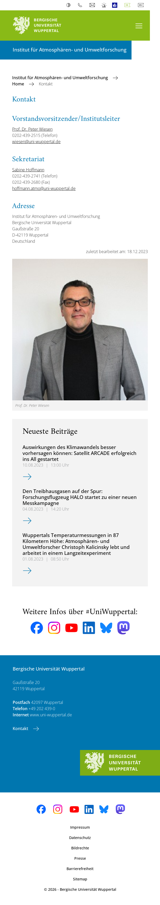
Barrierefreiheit (80, 868)
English (142, 5)
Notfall (104, 5)
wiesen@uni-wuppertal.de (36, 141)
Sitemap (80, 879)
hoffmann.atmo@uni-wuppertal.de (44, 188)
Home (18, 84)
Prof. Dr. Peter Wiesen (32, 129)
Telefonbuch (81, 5)
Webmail (93, 5)
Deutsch (128, 5)
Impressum (80, 827)
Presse (80, 858)
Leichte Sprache (116, 5)
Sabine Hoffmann (28, 170)
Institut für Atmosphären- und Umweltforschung (60, 77)
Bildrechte (80, 847)
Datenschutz (80, 837)
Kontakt (21, 728)
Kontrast (69, 5)
